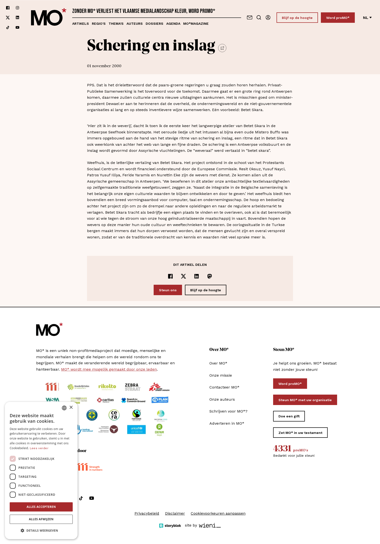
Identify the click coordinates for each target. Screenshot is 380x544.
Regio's (99, 23)
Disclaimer (175, 513)
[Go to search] (258, 17)
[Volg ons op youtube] (17, 27)
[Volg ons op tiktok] (8, 27)
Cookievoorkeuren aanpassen (218, 513)
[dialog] (41, 470)
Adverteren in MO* (226, 423)
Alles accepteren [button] (41, 507)
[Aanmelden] (268, 17)
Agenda (173, 23)
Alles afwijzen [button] (41, 519)
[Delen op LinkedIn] (196, 276)
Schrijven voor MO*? (228, 411)
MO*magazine (196, 23)
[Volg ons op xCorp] (8, 18)
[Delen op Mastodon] (209, 276)
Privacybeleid (147, 513)
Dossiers (154, 23)
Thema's (116, 23)
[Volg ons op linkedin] (17, 18)
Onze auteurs (222, 399)
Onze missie (220, 375)
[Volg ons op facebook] (8, 8)
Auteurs (135, 23)
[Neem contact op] (249, 17)
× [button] (71, 407)
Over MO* (218, 363)
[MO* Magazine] (48, 17)
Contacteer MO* (224, 387)
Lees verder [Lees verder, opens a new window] (39, 448)
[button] (41, 530)
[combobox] (64, 408)
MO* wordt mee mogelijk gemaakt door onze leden (109, 369)
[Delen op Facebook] (170, 276)
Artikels (80, 23)
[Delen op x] (183, 276)
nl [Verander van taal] (367, 17)
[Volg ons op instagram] (17, 8)
